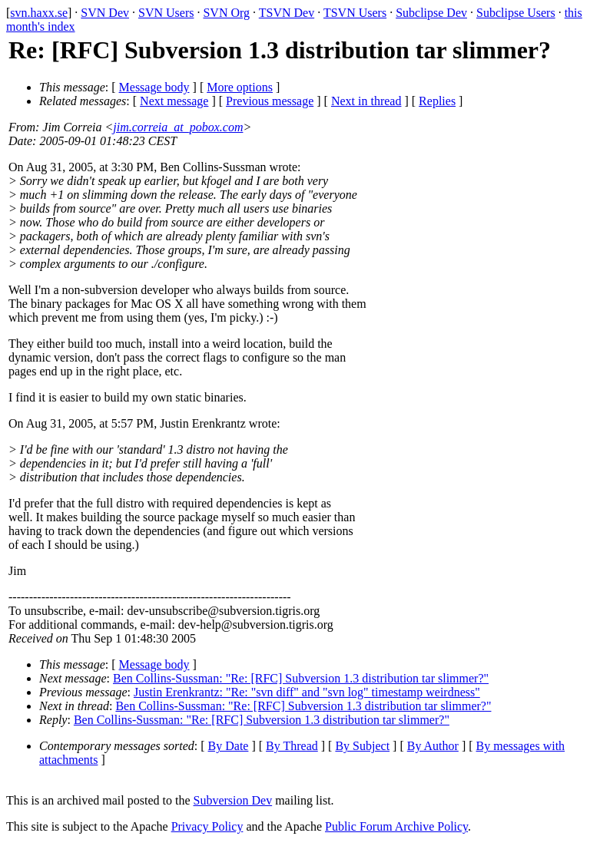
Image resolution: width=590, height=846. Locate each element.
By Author (433, 745)
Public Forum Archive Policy (396, 826)
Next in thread (366, 100)
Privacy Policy (207, 826)
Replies (437, 100)
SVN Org (226, 12)
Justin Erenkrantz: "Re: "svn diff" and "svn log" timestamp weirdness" (307, 692)
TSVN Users (354, 12)
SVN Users (166, 12)
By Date (228, 745)
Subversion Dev (233, 800)
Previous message (269, 100)
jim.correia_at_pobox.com (178, 127)
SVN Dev (105, 12)
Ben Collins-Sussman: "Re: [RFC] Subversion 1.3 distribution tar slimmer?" (301, 678)
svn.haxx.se (39, 12)
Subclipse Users (515, 12)
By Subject (362, 745)
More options (240, 87)
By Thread (292, 745)
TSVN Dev (286, 12)
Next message (174, 100)
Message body (154, 87)
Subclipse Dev (431, 12)
